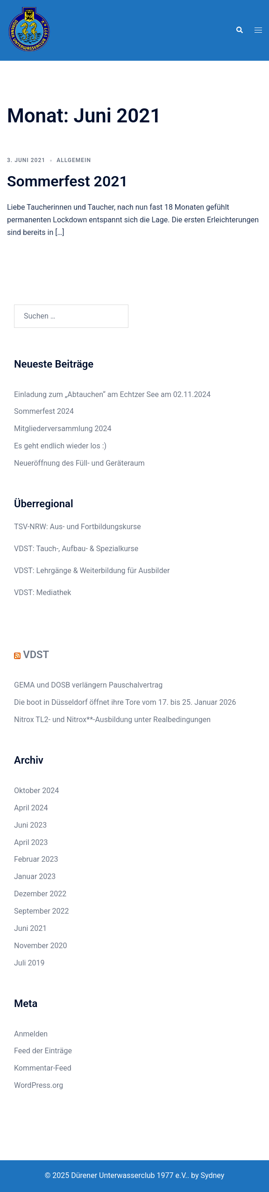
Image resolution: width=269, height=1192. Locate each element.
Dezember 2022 (40, 893)
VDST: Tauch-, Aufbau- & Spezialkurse (76, 548)
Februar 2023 (36, 859)
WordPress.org (38, 1085)
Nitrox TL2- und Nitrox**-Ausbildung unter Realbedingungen (112, 719)
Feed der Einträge (43, 1050)
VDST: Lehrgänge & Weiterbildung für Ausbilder (92, 570)
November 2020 (40, 945)
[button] (239, 30)
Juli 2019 (29, 962)
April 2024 (31, 807)
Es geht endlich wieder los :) (60, 445)
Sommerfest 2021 (67, 181)
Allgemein (74, 160)
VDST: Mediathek (42, 592)
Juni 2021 (30, 928)
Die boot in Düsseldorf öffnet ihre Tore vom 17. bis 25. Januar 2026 (125, 702)
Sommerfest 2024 (44, 411)
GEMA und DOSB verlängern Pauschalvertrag (88, 685)
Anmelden (31, 1033)
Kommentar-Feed (42, 1068)
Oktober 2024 (36, 790)
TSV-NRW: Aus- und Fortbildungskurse (77, 526)
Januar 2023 (35, 876)
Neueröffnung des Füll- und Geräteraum (79, 463)
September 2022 (41, 911)
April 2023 (31, 842)
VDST (36, 654)
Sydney (212, 1175)
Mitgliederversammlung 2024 (62, 428)
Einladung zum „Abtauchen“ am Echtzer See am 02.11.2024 (112, 394)
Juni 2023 (30, 825)
